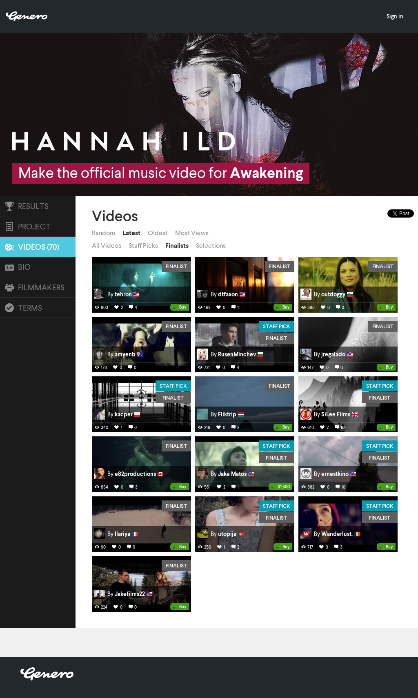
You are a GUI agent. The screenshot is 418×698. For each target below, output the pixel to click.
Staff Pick (276, 326)
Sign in (395, 16)
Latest (131, 232)
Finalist (176, 266)
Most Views (192, 232)
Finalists (177, 245)
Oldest (158, 232)
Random (103, 232)
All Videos (106, 245)
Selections (211, 245)
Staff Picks (143, 245)
